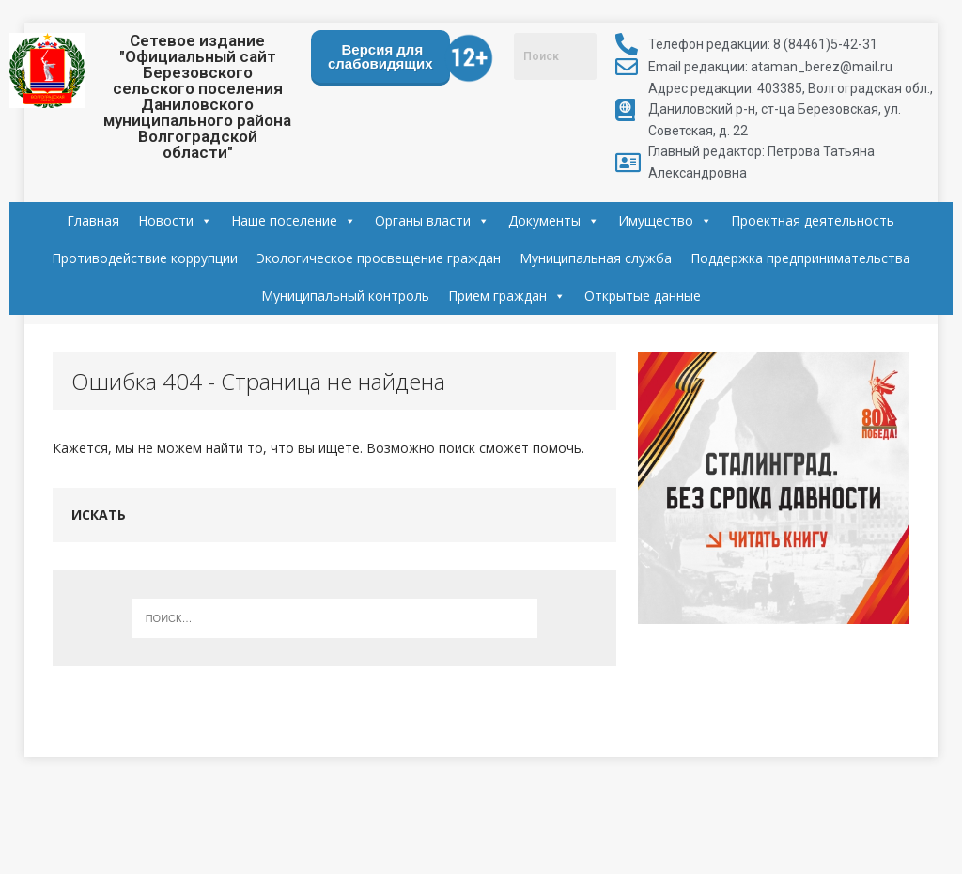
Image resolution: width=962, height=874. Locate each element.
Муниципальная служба (596, 258)
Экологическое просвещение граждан (378, 258)
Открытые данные (642, 295)
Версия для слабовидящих (380, 56)
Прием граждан (507, 296)
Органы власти (432, 221)
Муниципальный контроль (345, 295)
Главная (93, 220)
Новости (175, 221)
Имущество (665, 221)
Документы (553, 221)
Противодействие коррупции (145, 258)
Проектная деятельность (812, 220)
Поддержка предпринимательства (800, 258)
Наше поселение (293, 221)
